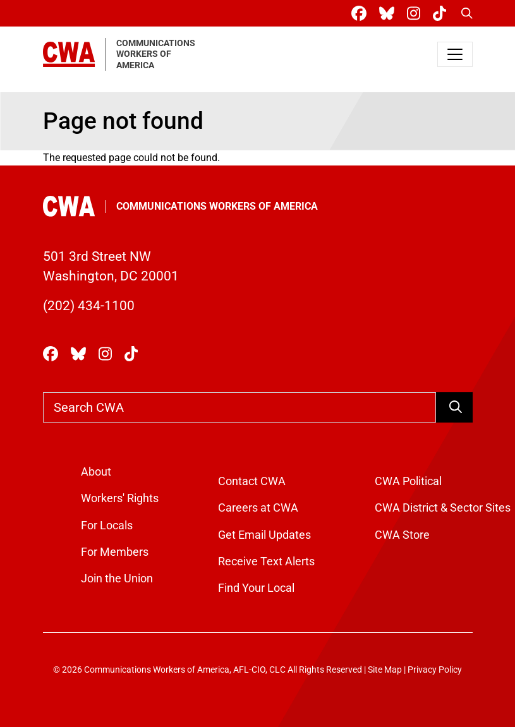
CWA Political (408, 481)
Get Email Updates (264, 535)
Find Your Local (256, 588)
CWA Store (402, 535)
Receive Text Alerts (266, 561)
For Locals (107, 525)
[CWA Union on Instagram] (416, 14)
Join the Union (117, 578)
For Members (114, 552)
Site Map (385, 669)
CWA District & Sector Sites (443, 508)
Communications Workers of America (217, 206)
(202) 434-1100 (89, 305)
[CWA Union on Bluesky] (389, 14)
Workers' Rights (120, 498)
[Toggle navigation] (455, 54)
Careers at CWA (258, 508)
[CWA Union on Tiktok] (442, 14)
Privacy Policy (435, 669)
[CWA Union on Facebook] (361, 14)
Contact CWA (252, 481)
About (96, 472)
